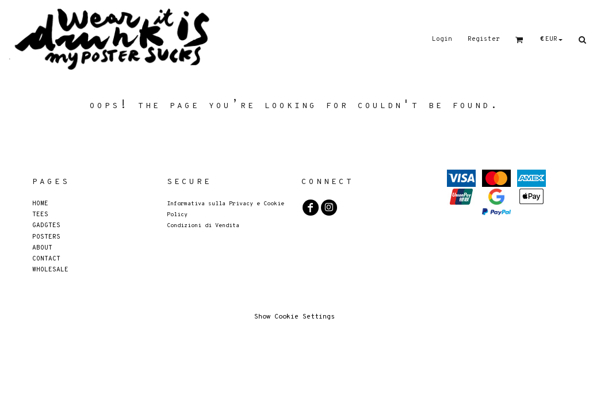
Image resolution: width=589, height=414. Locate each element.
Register (484, 39)
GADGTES (46, 225)
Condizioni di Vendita (203, 225)
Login (442, 39)
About (42, 247)
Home (40, 203)
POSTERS (46, 236)
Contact (46, 258)
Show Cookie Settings (294, 316)
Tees (40, 214)
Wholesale (50, 269)
